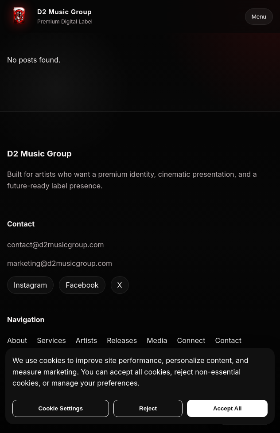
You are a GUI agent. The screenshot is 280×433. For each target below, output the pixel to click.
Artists (86, 340)
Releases (122, 340)
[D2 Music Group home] (50, 16)
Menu (259, 16)
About (17, 340)
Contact (228, 340)
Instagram (30, 285)
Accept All (227, 408)
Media (157, 340)
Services (51, 340)
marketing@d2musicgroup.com (59, 263)
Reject (148, 408)
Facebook (82, 285)
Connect (191, 340)
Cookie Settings (60, 408)
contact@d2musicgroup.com (55, 244)
